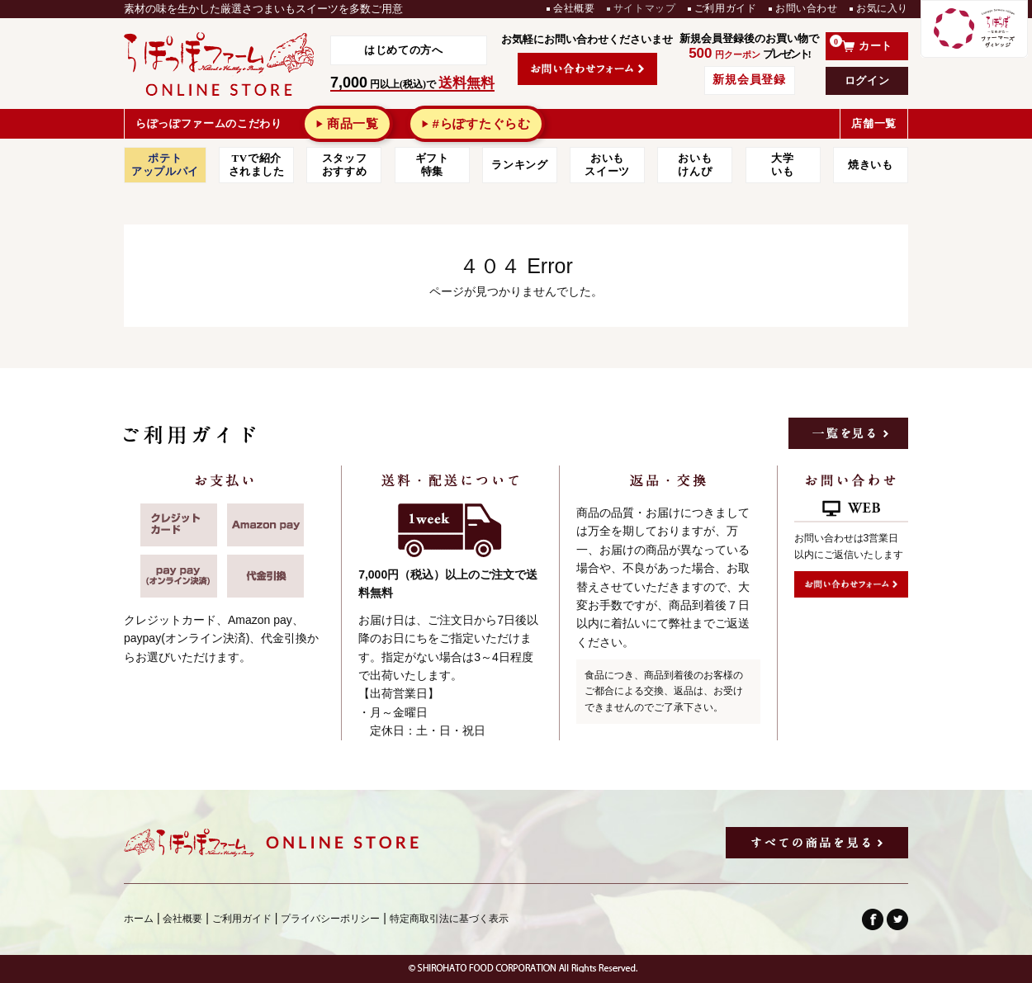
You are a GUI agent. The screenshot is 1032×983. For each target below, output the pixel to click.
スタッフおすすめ (344, 164)
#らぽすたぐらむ (481, 123)
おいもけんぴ (695, 164)
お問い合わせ (806, 8)
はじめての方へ (403, 50)
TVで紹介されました (257, 164)
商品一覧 (353, 123)
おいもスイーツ (607, 164)
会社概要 (573, 8)
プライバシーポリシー (330, 918)
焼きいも (870, 164)
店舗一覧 (874, 123)
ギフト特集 (432, 164)
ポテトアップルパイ (165, 164)
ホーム (139, 918)
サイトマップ (644, 8)
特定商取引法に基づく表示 (449, 918)
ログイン (867, 80)
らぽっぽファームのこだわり (208, 123)
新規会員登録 (748, 79)
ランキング (519, 164)
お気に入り (882, 8)
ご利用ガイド (725, 8)
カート (861, 43)
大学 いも (783, 164)
